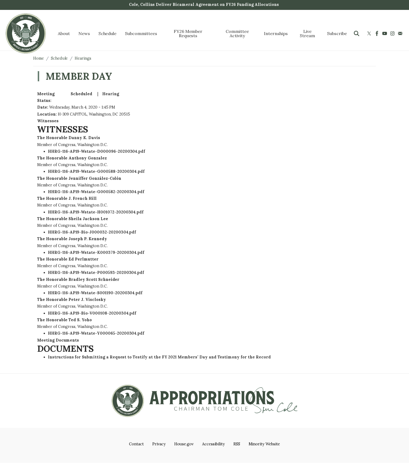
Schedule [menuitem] (108, 33)
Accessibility (213, 444)
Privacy (159, 444)
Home (38, 58)
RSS (236, 444)
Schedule (59, 58)
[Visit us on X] (370, 33)
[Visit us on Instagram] (393, 33)
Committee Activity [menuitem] (237, 33)
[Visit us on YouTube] (385, 33)
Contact (136, 444)
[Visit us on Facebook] (377, 33)
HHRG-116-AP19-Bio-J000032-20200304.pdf (92, 232)
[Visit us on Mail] (401, 33)
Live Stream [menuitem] (307, 33)
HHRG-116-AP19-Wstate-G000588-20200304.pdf (96, 171)
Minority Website (264, 444)
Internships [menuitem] (276, 33)
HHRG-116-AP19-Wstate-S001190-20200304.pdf (95, 292)
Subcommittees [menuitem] (141, 33)
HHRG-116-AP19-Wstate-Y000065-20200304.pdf (96, 333)
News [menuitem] (84, 33)
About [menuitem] (64, 33)
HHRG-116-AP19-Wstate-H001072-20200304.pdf (95, 212)
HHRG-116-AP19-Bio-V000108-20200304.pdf (92, 313)
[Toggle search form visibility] (356, 33)
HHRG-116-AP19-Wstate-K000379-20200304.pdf (96, 252)
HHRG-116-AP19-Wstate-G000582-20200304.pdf (96, 191)
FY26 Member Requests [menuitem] (188, 33)
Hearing (110, 93)
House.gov (184, 444)
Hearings (83, 58)
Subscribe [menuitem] (337, 33)
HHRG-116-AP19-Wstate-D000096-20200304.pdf (96, 151)
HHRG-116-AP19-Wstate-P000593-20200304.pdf (96, 272)
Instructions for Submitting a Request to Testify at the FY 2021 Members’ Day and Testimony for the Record (159, 357)
